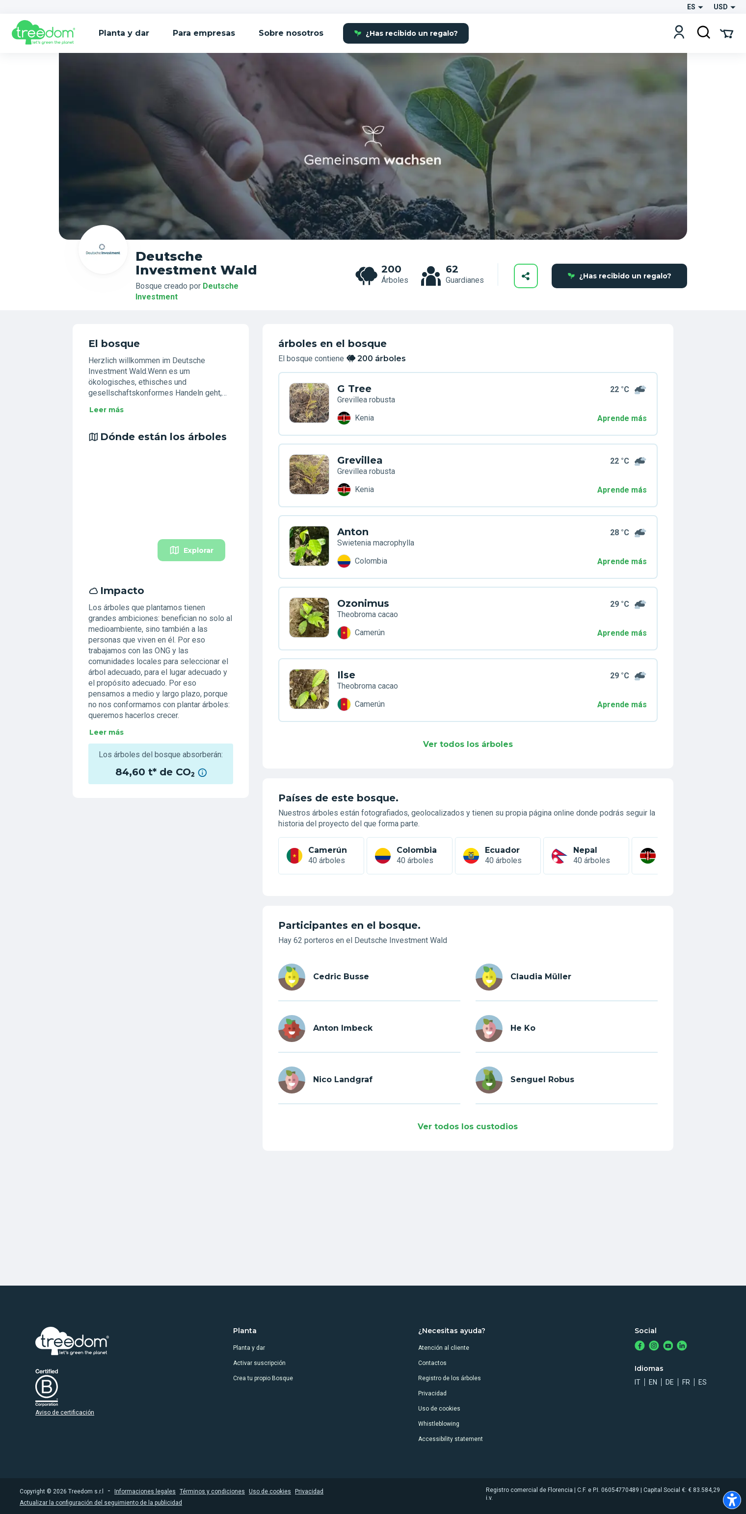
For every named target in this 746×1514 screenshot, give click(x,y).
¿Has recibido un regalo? (406, 33)
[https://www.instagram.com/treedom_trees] (654, 1346)
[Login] (679, 33)
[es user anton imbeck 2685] (369, 1028)
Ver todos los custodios (468, 1126)
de (670, 1382)
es (702, 1382)
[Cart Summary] (726, 33)
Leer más (106, 409)
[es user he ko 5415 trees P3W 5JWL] (309, 618)
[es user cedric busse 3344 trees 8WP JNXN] (309, 404)
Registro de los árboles (449, 1378)
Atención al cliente (443, 1347)
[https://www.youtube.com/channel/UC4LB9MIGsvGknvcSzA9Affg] (668, 1346)
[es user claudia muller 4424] (567, 977)
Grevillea (360, 460)
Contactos (432, 1363)
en (653, 1382)
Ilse (346, 675)
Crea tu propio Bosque (263, 1378)
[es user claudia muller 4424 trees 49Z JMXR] (309, 475)
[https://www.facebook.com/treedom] (640, 1346)
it (637, 1382)
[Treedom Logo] (47, 33)
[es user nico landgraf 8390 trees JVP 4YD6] (309, 690)
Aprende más (622, 418)
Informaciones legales (145, 1491)
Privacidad (432, 1393)
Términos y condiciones (212, 1491)
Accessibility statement (450, 1439)
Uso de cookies (439, 1408)
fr (686, 1382)
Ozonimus (363, 603)
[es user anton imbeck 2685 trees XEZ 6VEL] (309, 547)
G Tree (354, 389)
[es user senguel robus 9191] (567, 1080)
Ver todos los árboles (468, 744)
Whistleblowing (438, 1423)
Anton (353, 532)
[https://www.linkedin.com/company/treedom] (682, 1346)
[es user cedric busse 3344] (369, 977)
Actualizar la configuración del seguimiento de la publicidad (101, 1502)
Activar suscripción (259, 1363)
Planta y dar (249, 1347)
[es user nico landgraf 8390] (369, 1080)
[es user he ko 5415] (567, 1028)
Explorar (191, 550)
